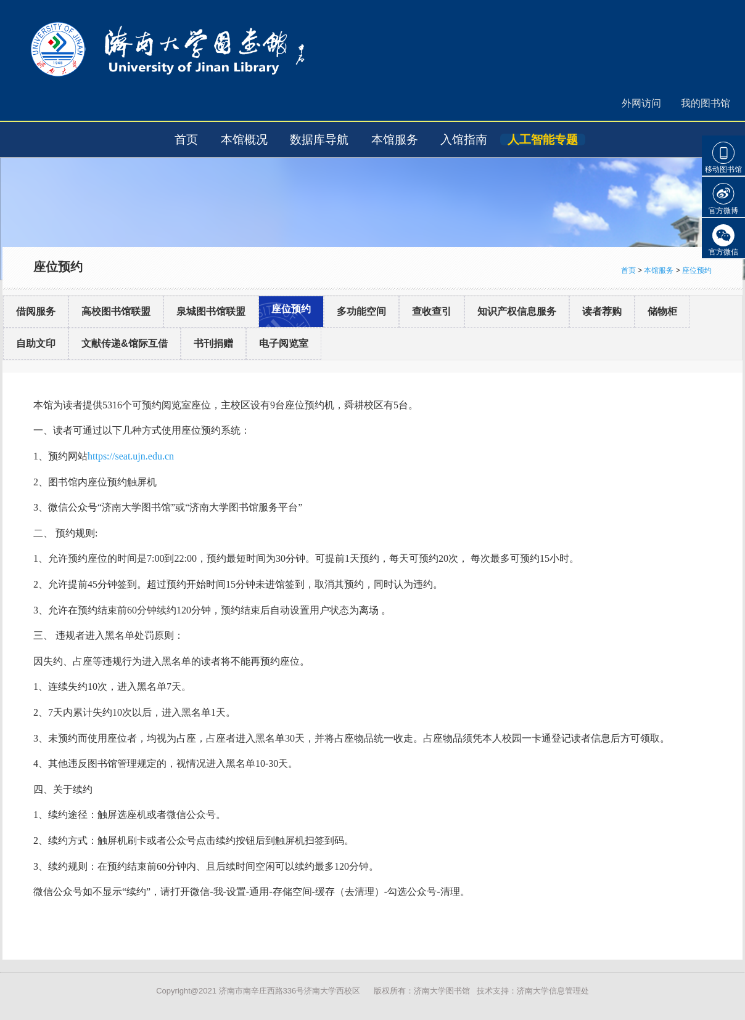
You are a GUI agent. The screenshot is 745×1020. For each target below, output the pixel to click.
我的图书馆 (705, 103)
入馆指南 (463, 139)
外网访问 (641, 103)
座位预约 (697, 270)
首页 (186, 139)
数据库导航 (319, 139)
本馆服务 (394, 139)
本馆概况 (244, 139)
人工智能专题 (543, 139)
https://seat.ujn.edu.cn (131, 456)
